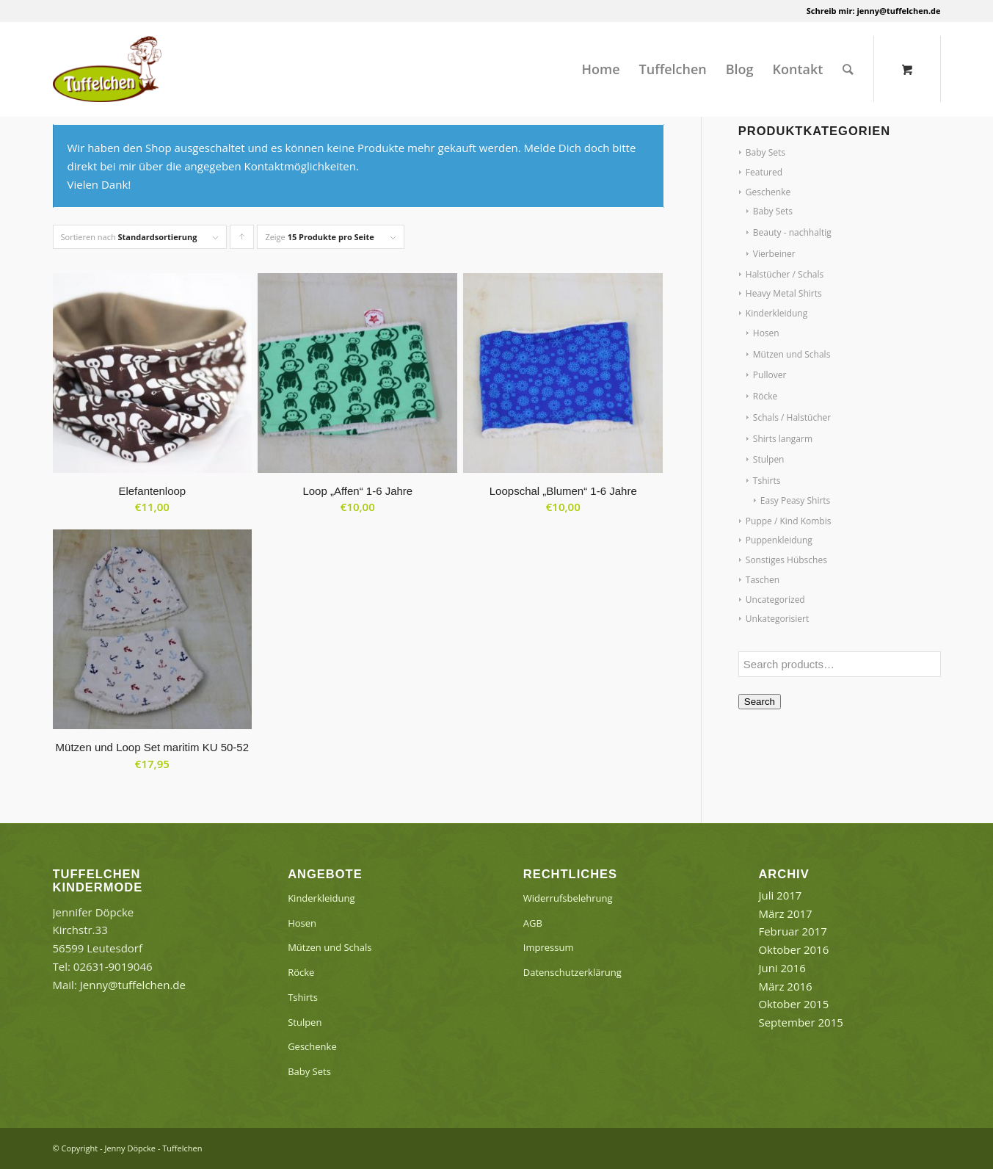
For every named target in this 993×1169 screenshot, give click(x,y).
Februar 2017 (792, 931)
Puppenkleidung (779, 540)
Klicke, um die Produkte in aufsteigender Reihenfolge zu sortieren (242, 240)
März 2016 (785, 986)
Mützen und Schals (792, 354)
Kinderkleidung (776, 313)
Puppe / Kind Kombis (789, 521)
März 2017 (785, 913)
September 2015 (800, 1022)
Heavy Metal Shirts (784, 293)
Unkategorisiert (777, 618)
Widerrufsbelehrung (568, 898)
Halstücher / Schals (784, 274)
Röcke (765, 396)
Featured (764, 172)
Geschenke (768, 192)
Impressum (548, 947)
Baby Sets (765, 152)
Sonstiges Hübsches (786, 560)
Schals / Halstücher (792, 417)
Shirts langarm (782, 439)
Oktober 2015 (793, 1003)
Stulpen (769, 459)
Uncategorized (775, 599)
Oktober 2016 (793, 949)
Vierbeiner (774, 253)
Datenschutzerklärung (572, 972)
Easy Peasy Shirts (795, 500)
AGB (532, 923)
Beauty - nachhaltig (792, 232)
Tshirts (767, 480)
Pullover (770, 375)
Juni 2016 (781, 967)
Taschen (762, 579)
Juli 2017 (779, 895)
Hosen (766, 333)
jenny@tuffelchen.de (898, 10)
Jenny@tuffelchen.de (133, 984)
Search (759, 701)
